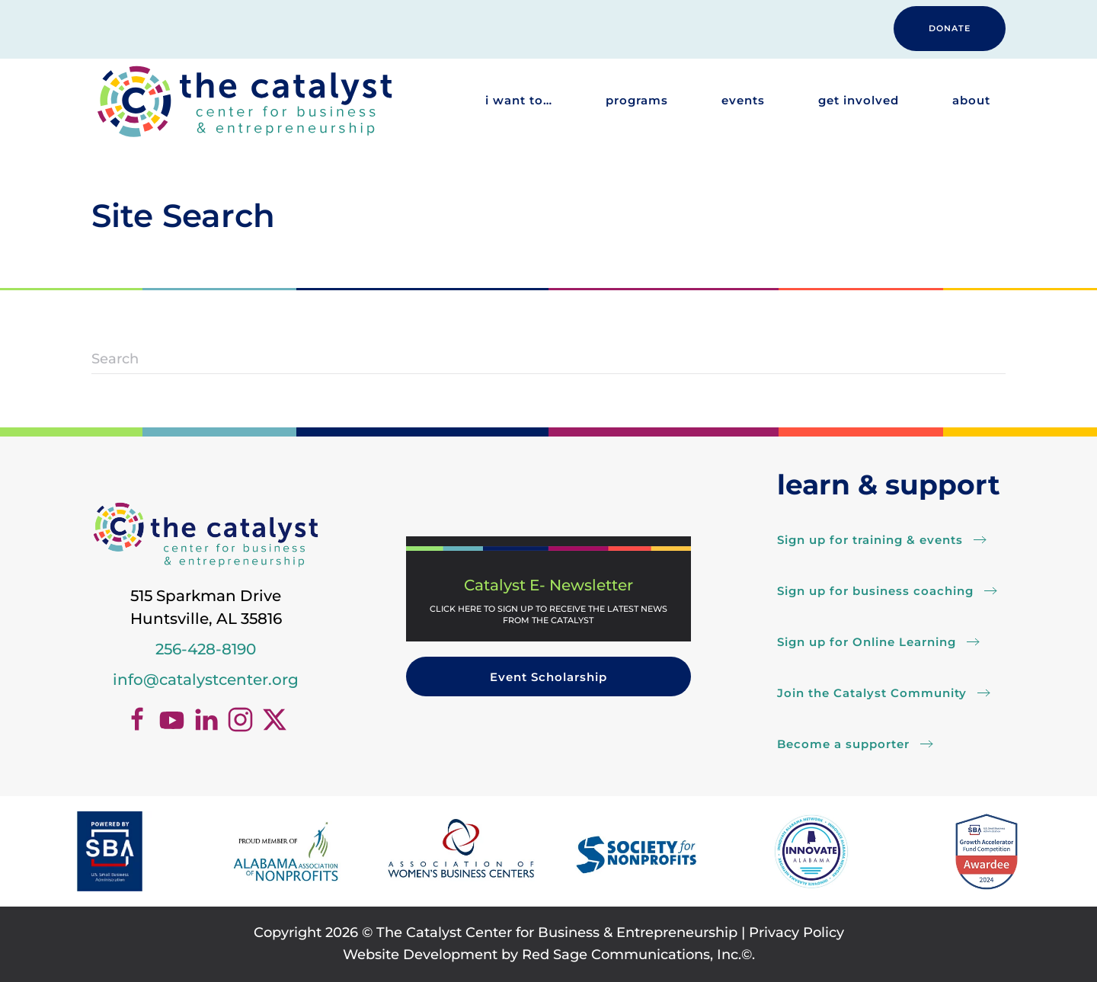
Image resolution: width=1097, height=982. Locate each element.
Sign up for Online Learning (866, 642)
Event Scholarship (548, 677)
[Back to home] (243, 101)
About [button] (971, 100)
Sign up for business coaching (875, 591)
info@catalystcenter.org (206, 679)
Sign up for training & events (870, 540)
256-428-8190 (205, 649)
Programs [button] (637, 100)
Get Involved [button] (858, 100)
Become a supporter (843, 744)
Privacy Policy (796, 932)
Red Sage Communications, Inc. (631, 954)
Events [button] (743, 100)
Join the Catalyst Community (872, 693)
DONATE (950, 28)
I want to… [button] (518, 100)
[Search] (548, 359)
